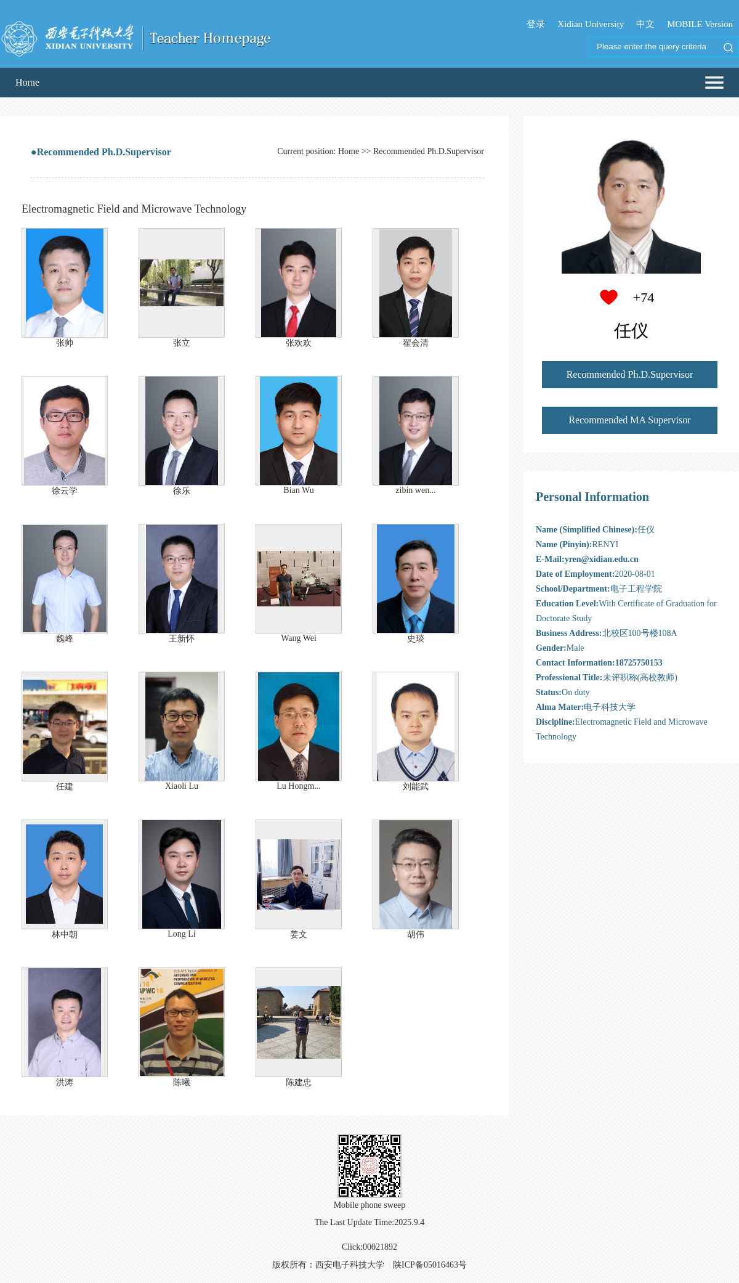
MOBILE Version (700, 24)
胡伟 (415, 934)
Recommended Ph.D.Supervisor (630, 374)
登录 (536, 24)
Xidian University (590, 24)
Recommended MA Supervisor (629, 420)
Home (27, 82)
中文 (645, 24)
